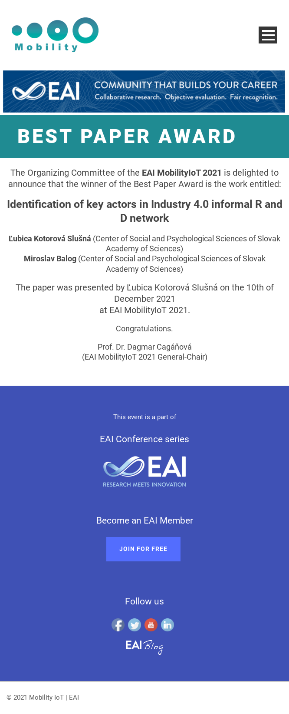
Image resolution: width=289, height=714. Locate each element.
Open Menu (268, 35)
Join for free (143, 548)
